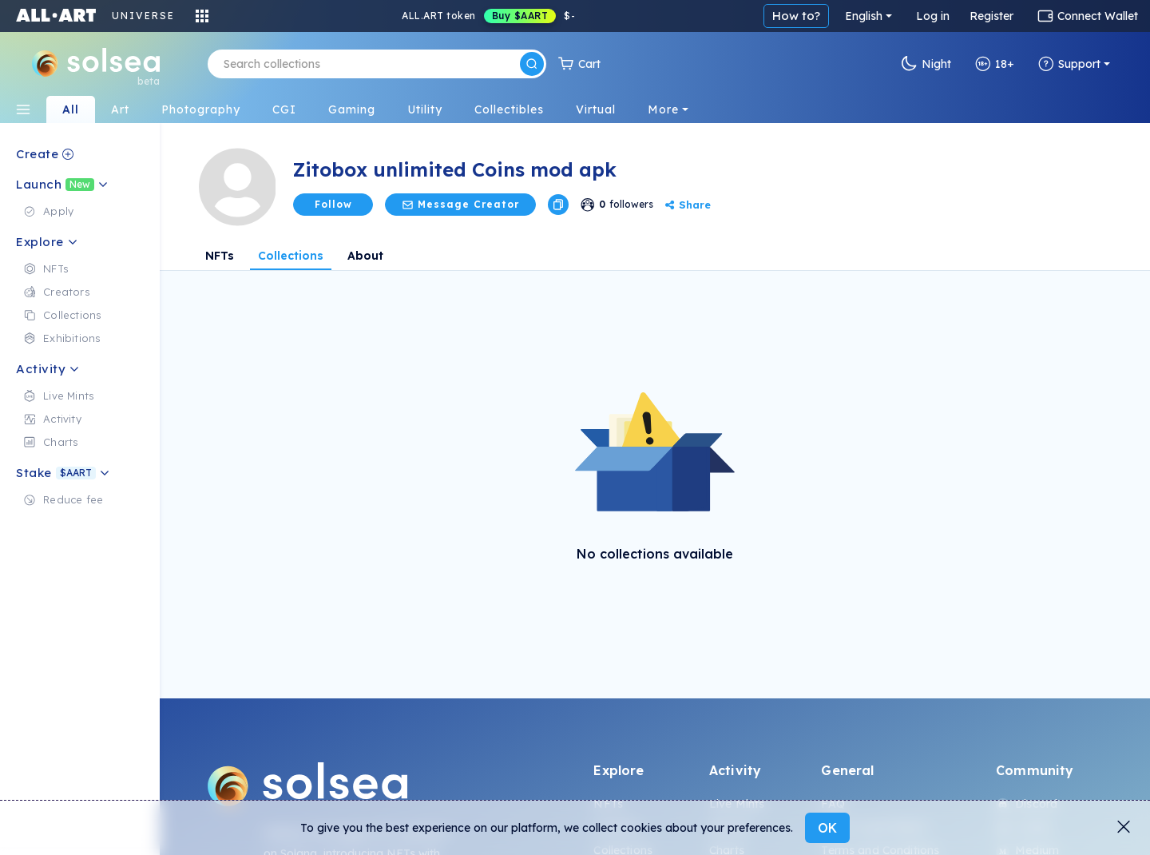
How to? (796, 15)
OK (827, 828)
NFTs (219, 256)
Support (1069, 64)
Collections (290, 256)
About (365, 256)
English (863, 16)
